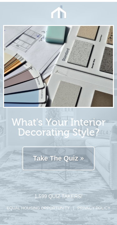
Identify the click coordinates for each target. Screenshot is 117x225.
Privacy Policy (93, 208)
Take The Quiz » (58, 158)
